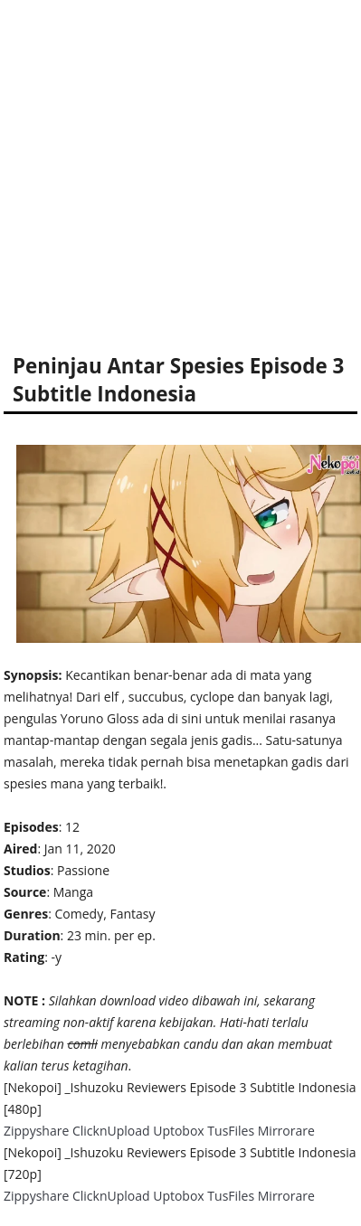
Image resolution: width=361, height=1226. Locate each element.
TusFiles (230, 1130)
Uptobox (178, 1130)
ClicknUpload (111, 1130)
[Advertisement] (169, 169)
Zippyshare (36, 1130)
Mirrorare (286, 1130)
